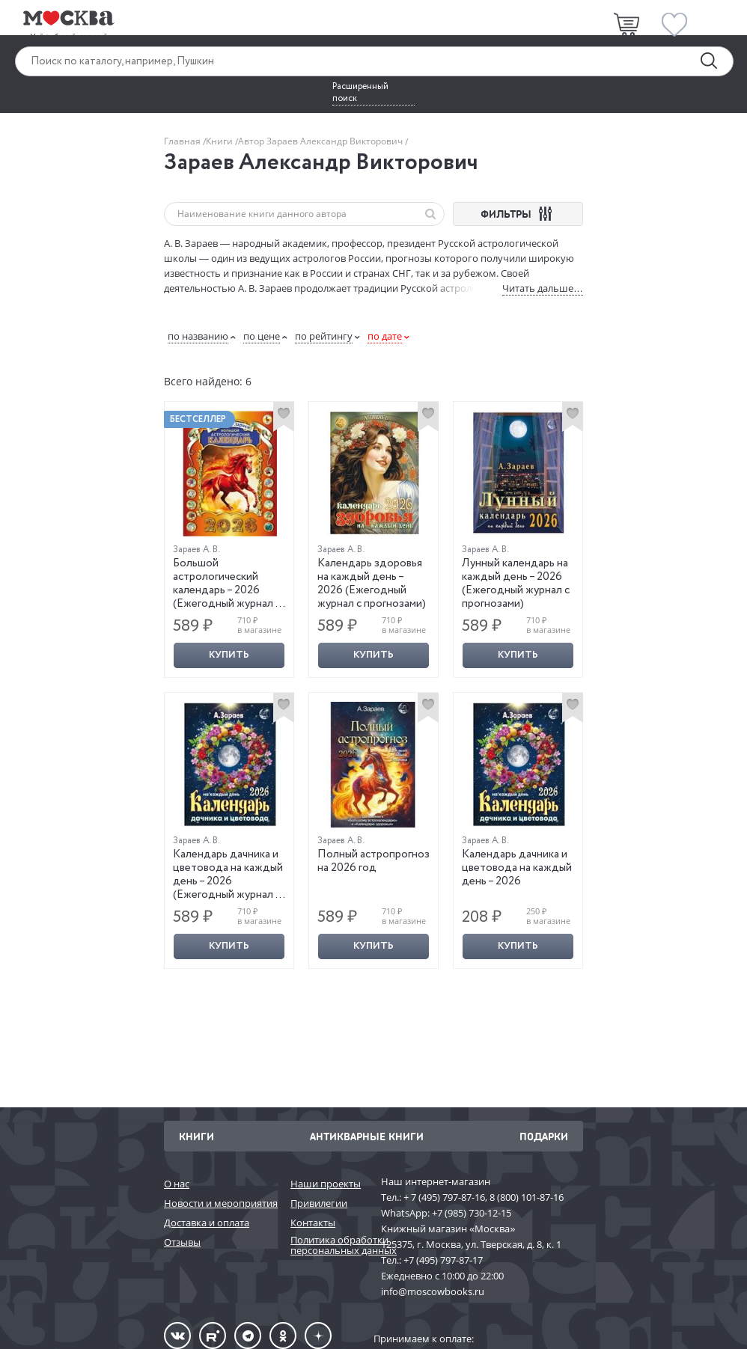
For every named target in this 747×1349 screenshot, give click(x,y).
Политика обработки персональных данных (328, 1245)
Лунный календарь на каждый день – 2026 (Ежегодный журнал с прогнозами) (516, 583)
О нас (176, 1183)
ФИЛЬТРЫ (518, 213)
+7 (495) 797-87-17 (443, 1260)
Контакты (312, 1222)
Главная (183, 141)
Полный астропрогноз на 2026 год (373, 861)
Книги (220, 141)
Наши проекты (325, 1183)
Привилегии (318, 1203)
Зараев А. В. (196, 549)
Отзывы (182, 1242)
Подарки (543, 1136)
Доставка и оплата (206, 1222)
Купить (229, 655)
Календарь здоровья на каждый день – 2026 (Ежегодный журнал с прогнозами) (371, 583)
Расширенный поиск (360, 93)
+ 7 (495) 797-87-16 (444, 1197)
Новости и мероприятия (219, 1203)
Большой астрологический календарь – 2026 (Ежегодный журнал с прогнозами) (227, 590)
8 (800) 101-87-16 (527, 1197)
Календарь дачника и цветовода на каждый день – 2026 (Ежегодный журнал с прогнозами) (228, 881)
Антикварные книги (367, 1136)
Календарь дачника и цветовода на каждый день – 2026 (517, 868)
